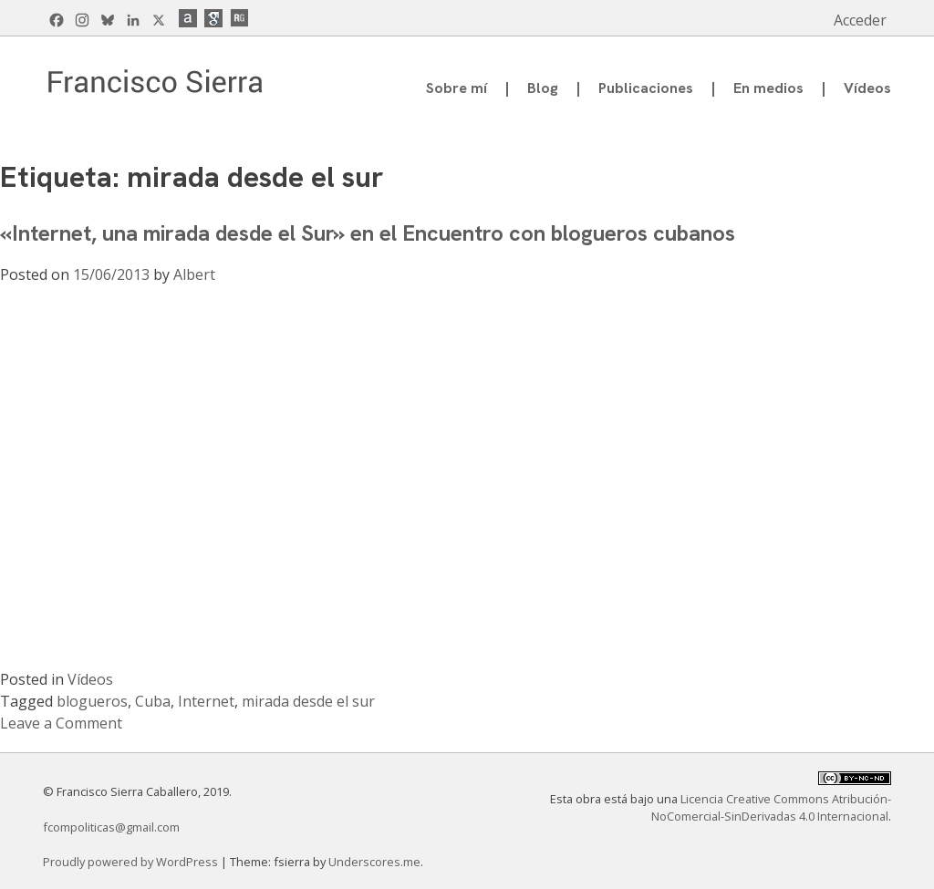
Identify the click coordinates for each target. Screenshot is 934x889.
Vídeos (867, 88)
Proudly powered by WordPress (132, 861)
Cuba (153, 701)
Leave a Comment (61, 723)
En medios (768, 88)
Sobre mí (456, 88)
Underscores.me (374, 861)
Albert (194, 274)
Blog (542, 88)
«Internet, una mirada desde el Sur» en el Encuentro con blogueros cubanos (367, 233)
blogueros (92, 701)
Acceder (860, 20)
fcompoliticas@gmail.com (111, 827)
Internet (206, 701)
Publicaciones (645, 88)
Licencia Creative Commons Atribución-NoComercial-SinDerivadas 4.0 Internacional (771, 807)
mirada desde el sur (308, 701)
